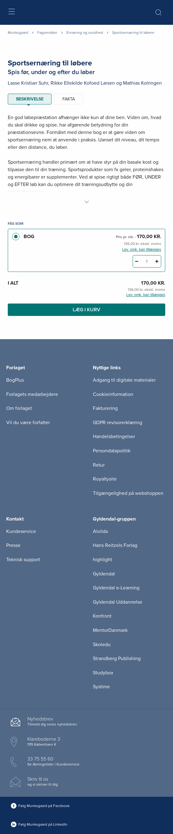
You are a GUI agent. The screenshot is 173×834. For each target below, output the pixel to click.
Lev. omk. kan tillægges (141, 249)
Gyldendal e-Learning (116, 588)
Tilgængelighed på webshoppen (128, 493)
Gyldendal (104, 574)
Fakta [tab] (68, 99)
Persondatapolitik (111, 451)
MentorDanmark (110, 630)
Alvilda (100, 531)
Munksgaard (18, 32)
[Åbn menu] (11, 12)
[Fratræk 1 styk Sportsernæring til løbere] (137, 261)
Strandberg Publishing (117, 658)
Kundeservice (21, 531)
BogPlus (15, 380)
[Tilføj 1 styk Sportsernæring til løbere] (157, 261)
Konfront (102, 616)
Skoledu (102, 644)
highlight (102, 560)
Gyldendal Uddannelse (117, 602)
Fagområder (47, 32)
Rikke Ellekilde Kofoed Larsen (83, 83)
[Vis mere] (86, 202)
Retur (99, 465)
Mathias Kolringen (142, 83)
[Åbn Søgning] (158, 12)
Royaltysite (105, 479)
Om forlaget (19, 408)
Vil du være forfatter (28, 422)
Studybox (103, 673)
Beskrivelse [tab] (29, 99)
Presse (13, 545)
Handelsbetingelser (114, 436)
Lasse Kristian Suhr (28, 83)
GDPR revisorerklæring (117, 422)
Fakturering (105, 408)
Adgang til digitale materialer (124, 380)
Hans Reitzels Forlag (115, 545)
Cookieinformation (113, 394)
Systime (101, 687)
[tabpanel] (86, 160)
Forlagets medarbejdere (32, 394)
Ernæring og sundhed (84, 32)
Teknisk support (23, 560)
